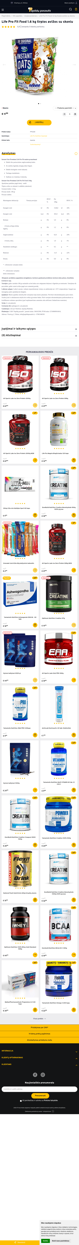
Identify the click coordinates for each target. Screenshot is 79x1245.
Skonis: (5, 108)
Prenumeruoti (40, 1096)
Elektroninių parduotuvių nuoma (33, 1111)
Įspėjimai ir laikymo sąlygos (39, 329)
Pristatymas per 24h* (39, 1028)
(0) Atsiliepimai (39, 335)
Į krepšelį (36, 123)
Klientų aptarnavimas (12, 1058)
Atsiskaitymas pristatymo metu (39, 1040)
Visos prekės (38, 1019)
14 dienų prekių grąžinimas (39, 1034)
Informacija (7, 1051)
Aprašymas (39, 153)
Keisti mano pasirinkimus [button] (60, 1241)
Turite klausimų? (35, 144)
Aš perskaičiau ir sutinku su (40, 1100)
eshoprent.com (47, 1111)
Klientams (6, 1064)
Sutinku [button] (45, 1241)
